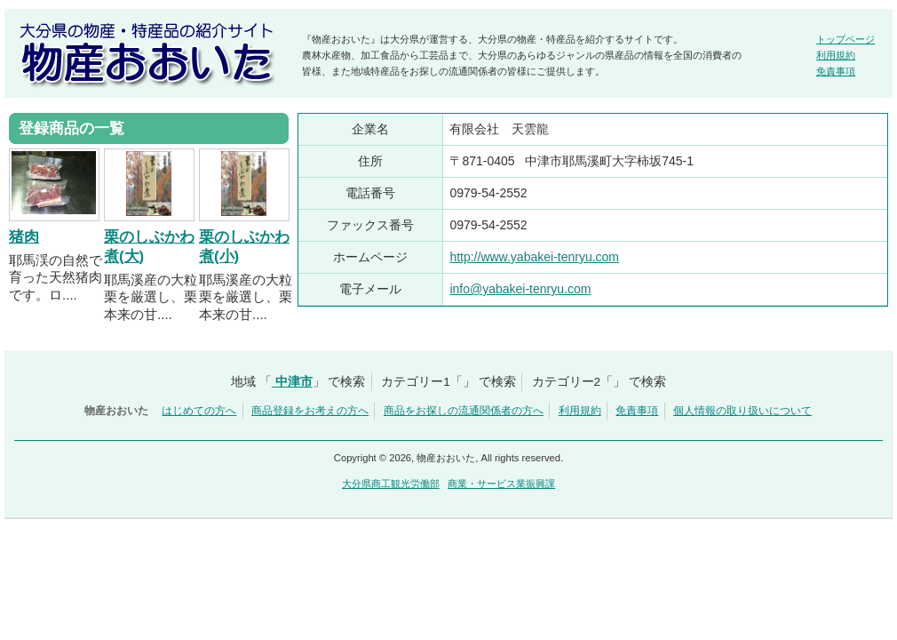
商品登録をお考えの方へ (310, 410)
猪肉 (24, 236)
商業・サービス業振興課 (501, 483)
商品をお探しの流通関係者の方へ (464, 410)
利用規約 (835, 55)
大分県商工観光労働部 (391, 483)
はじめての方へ (199, 410)
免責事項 (835, 71)
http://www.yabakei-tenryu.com (534, 257)
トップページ (845, 39)
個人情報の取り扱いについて (742, 410)
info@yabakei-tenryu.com (520, 289)
